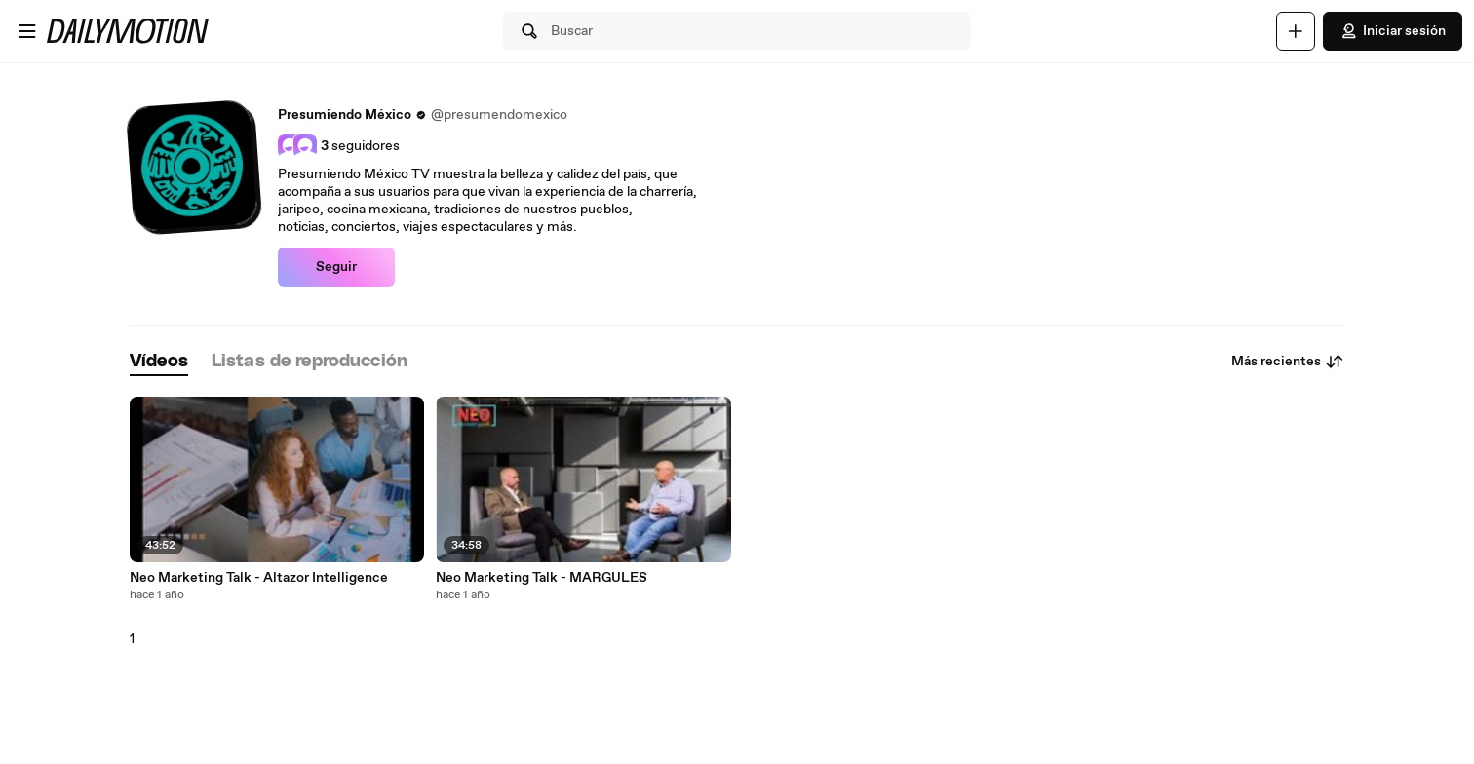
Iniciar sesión (1392, 31)
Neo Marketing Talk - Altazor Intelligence (259, 578)
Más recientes (1287, 361)
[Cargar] (1295, 31)
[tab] (159, 362)
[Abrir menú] (27, 31)
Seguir (336, 267)
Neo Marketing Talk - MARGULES (541, 578)
